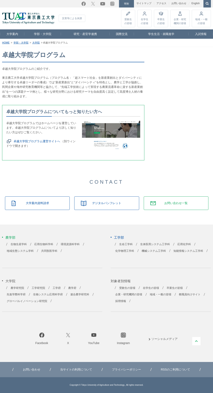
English (195, 3)
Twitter (93, 4)
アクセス (161, 3)
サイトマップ (143, 3)
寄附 (126, 3)
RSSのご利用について (175, 369)
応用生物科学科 (43, 244)
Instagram (112, 4)
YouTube (102, 4)
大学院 (36, 42)
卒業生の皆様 (161, 21)
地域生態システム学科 (20, 251)
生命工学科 (126, 244)
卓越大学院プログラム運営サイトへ (37, 141)
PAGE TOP (196, 341)
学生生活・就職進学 (161, 34)
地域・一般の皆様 (201, 21)
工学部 (119, 237)
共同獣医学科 (49, 251)
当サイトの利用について (76, 369)
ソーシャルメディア (164, 339)
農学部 (10, 237)
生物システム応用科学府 (48, 294)
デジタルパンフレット (106, 203)
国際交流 (122, 34)
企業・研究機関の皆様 (180, 21)
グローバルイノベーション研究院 (27, 301)
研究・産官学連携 (85, 34)
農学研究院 (17, 288)
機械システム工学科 (154, 251)
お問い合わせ (178, 3)
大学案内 (12, 34)
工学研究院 (38, 288)
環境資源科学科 (70, 244)
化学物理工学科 (124, 251)
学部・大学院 (42, 34)
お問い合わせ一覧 (176, 203)
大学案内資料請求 (37, 203)
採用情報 (120, 301)
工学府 (57, 288)
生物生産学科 (19, 244)
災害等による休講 (72, 18)
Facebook (83, 4)
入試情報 (201, 34)
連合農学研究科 (79, 294)
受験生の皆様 (128, 21)
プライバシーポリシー (126, 369)
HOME (6, 42)
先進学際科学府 (16, 294)
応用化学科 (184, 244)
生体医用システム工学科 (155, 244)
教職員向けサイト (190, 294)
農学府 (72, 288)
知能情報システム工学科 (188, 251)
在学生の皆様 (144, 21)
